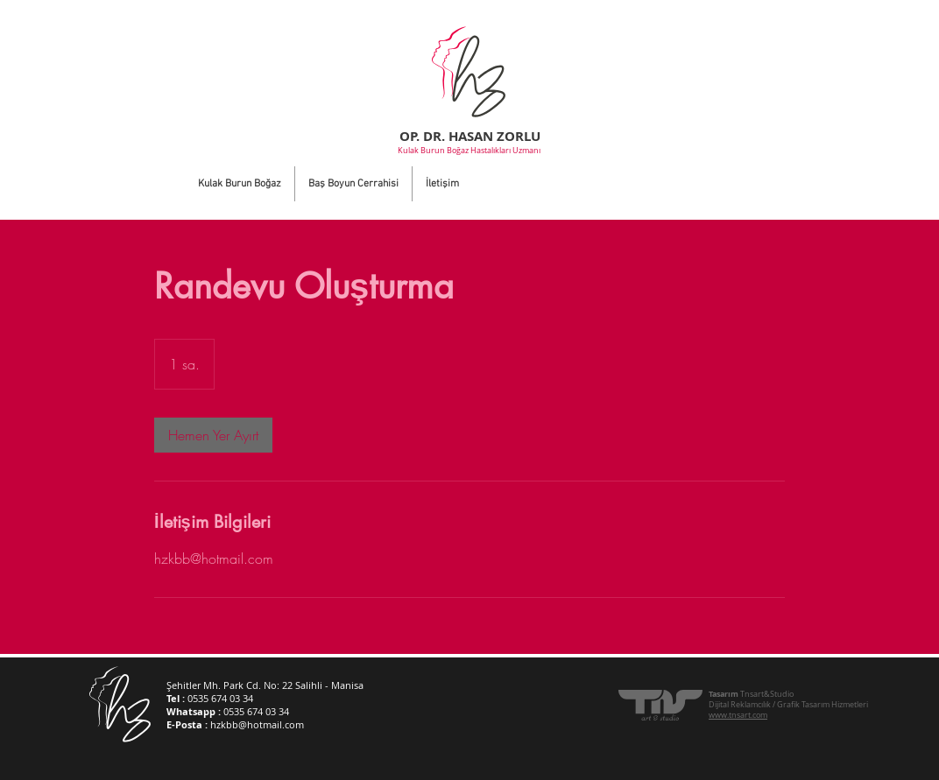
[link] (213, 435)
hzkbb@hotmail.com (257, 724)
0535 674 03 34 (220, 698)
